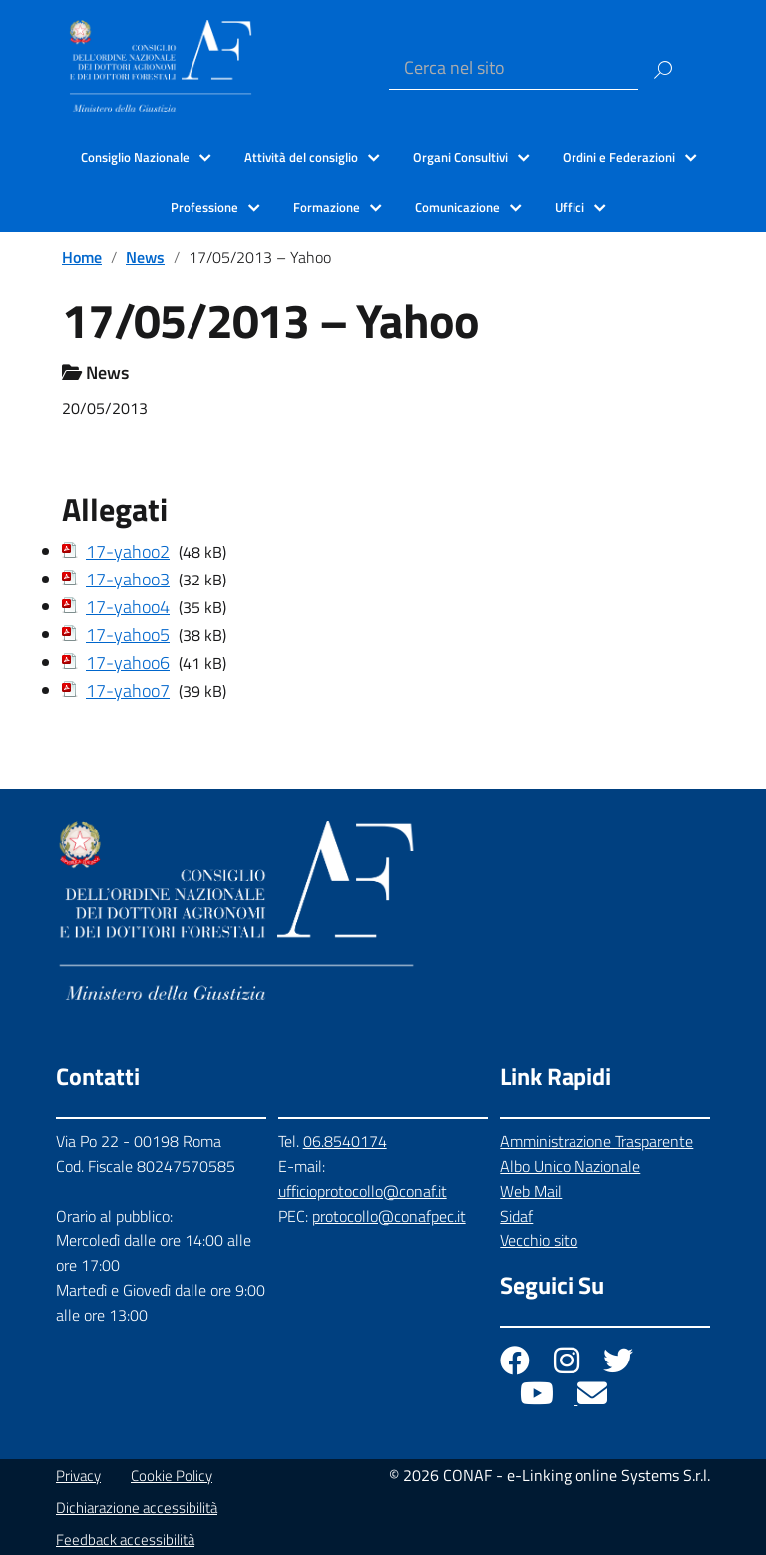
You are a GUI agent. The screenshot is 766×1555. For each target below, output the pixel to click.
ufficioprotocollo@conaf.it (362, 1191)
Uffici (569, 207)
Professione (204, 207)
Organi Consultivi (460, 157)
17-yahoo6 (128, 662)
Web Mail (531, 1191)
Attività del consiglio (301, 157)
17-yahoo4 (128, 606)
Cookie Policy (171, 1475)
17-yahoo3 (128, 579)
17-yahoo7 (128, 690)
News (145, 257)
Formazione (326, 207)
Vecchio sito (538, 1240)
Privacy (78, 1475)
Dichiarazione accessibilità (136, 1507)
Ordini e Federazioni (619, 157)
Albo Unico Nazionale (570, 1166)
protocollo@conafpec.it (389, 1216)
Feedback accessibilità (125, 1539)
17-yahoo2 (128, 551)
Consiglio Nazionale (135, 157)
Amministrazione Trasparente (596, 1141)
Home (82, 257)
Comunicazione (457, 207)
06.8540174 (345, 1141)
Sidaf (516, 1216)
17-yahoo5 (128, 634)
